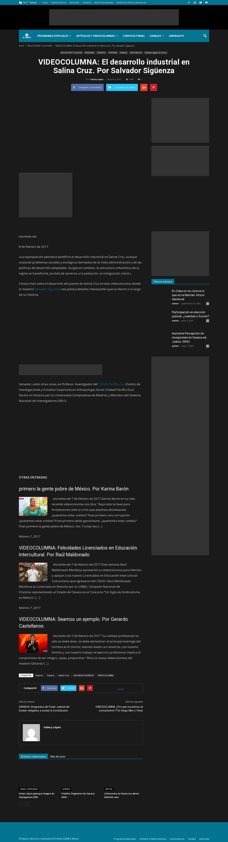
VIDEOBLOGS (136, 52)
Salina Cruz (63, 675)
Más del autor (58, 756)
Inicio (45, 2)
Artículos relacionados (33, 756)
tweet (120, 689)
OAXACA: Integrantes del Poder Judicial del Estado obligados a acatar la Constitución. (44, 708)
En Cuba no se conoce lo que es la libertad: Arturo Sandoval (188, 295)
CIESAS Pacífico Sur (111, 384)
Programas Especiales (54, 35)
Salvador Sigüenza (48, 289)
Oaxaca (50, 675)
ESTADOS (101, 52)
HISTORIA (112, 52)
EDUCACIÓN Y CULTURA (71, 52)
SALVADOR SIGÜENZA (83, 675)
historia (39, 675)
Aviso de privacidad (104, 2)
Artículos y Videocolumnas (97, 35)
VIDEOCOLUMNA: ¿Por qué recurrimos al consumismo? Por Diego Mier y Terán (119, 708)
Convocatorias (134, 35)
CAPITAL (109, 789)
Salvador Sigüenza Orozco (156, 52)
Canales (157, 35)
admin (175, 303)
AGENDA (66, 789)
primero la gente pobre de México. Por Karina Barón (74, 489)
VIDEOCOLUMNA (105, 675)
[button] (205, 36)
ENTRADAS (89, 52)
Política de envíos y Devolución (131, 2)
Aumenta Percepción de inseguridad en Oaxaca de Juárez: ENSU (189, 337)
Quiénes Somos (58, 2)
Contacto (87, 2)
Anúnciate (74, 2)
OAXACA (123, 52)
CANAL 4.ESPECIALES (29, 789)
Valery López (96, 79)
